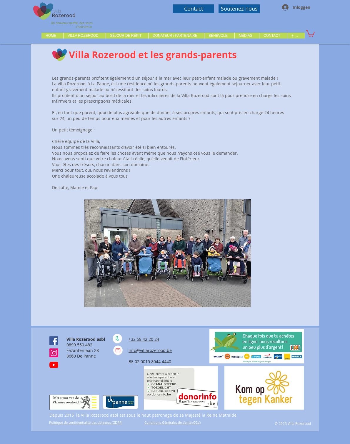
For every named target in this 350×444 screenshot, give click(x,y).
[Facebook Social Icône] (53, 340)
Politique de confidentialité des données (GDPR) (85, 422)
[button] (84, 36)
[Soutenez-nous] (239, 8)
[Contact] (193, 8)
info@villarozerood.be (150, 350)
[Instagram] (53, 352)
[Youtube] (53, 364)
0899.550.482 (79, 345)
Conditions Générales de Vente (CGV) (172, 422)
